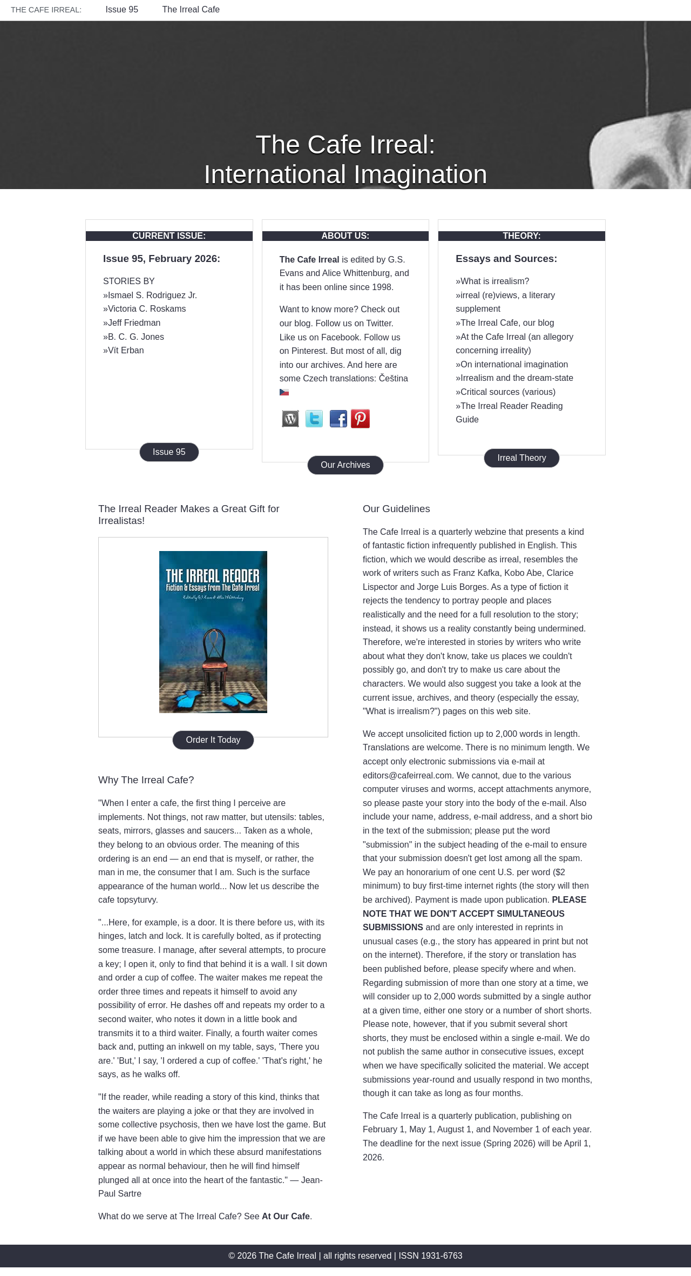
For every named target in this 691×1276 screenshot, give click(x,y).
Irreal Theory (521, 457)
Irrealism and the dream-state (516, 377)
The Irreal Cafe (191, 9)
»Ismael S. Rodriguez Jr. (150, 295)
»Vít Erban (123, 350)
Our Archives (345, 464)
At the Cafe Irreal (493, 336)
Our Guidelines (396, 508)
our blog (295, 323)
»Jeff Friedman (131, 322)
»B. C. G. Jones (133, 336)
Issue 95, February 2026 (160, 258)
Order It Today (213, 739)
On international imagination (514, 364)
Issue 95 (122, 9)
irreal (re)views (488, 295)
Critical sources (489, 392)
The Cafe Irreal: (46, 9)
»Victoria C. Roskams (144, 308)
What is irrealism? (494, 281)
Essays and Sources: (506, 258)
